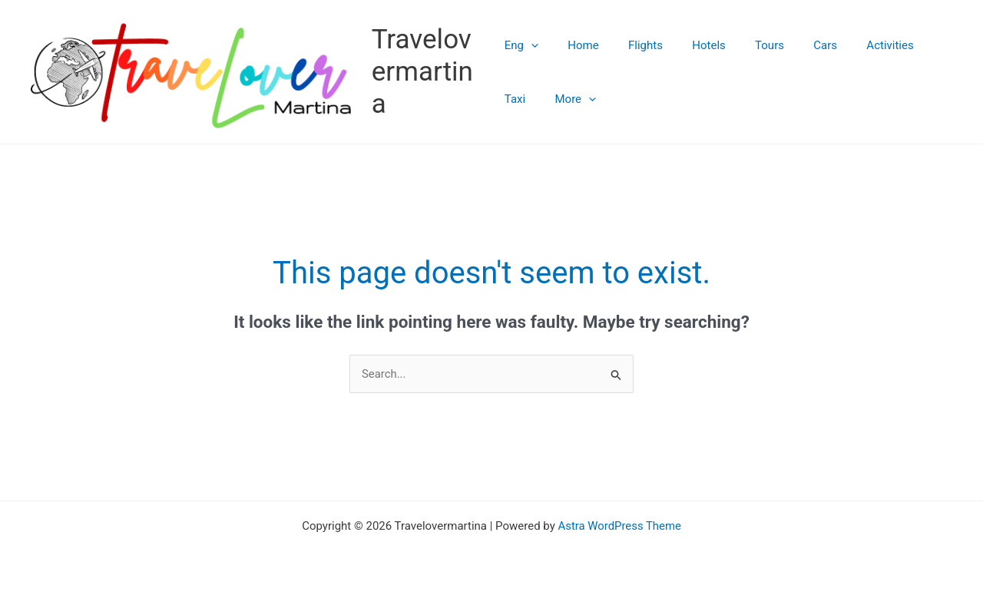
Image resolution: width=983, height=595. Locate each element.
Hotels (690, 45)
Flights (632, 45)
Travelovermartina (424, 72)
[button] (531, 45)
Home (576, 45)
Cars (794, 45)
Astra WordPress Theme (620, 527)
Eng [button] (521, 45)
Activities (851, 45)
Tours (744, 45)
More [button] (525, 99)
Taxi (909, 45)
